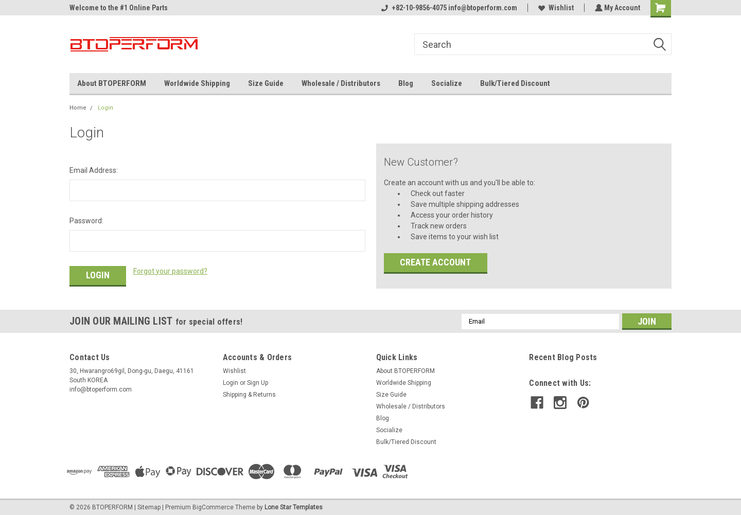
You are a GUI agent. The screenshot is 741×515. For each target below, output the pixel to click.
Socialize (446, 83)
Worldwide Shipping (197, 83)
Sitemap (149, 504)
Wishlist (555, 8)
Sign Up (257, 380)
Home (77, 107)
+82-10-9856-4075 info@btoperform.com (448, 8)
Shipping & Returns (249, 392)
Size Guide (266, 83)
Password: (86, 221)
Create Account (435, 262)
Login (105, 107)
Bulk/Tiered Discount (515, 83)
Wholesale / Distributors (341, 83)
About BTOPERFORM (111, 83)
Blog (405, 83)
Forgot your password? (170, 271)
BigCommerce (213, 504)
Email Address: (93, 170)
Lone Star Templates (293, 504)
